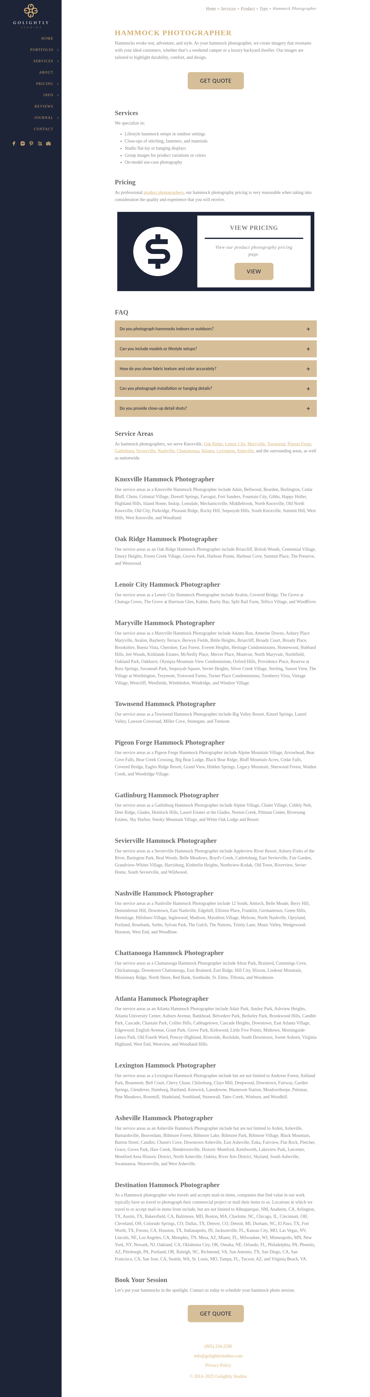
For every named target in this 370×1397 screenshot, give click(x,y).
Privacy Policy (218, 1365)
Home (47, 38)
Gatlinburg (124, 450)
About (46, 72)
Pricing (44, 84)
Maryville (256, 443)
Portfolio (41, 50)
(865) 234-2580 (218, 1346)
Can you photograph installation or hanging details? (166, 388)
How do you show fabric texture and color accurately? (168, 368)
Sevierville (145, 450)
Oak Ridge (213, 443)
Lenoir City (235, 443)
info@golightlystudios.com (218, 1355)
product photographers (164, 192)
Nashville (166, 450)
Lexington (226, 450)
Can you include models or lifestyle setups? (158, 348)
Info (48, 95)
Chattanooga (188, 450)
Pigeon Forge (299, 443)
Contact (43, 129)
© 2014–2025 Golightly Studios (218, 1376)
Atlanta (207, 450)
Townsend (276, 443)
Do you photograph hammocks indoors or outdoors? (167, 328)
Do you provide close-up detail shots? (153, 408)
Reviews (44, 106)
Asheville (245, 450)
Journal (43, 118)
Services (43, 61)
